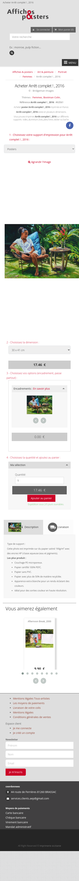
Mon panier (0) (64, 29)
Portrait (62, 72)
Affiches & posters (22, 72)
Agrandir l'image (39, 162)
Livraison (58, 527)
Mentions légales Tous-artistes (31, 698)
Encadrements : (32, 388)
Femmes (27, 76)
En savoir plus (41, 388)
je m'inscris (15, 772)
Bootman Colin (51, 97)
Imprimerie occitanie (50, 845)
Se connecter (41, 29)
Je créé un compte (24, 733)
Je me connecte (22, 728)
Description (23, 527)
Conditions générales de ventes (32, 717)
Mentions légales (23, 712)
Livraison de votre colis (27, 708)
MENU (70, 62)
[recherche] (11, 53)
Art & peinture (45, 72)
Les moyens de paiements (29, 703)
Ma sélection (17, 465)
